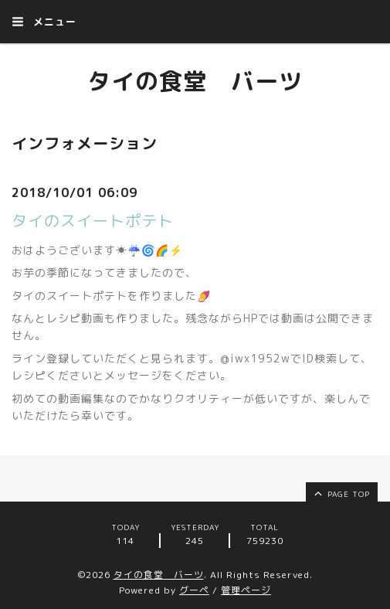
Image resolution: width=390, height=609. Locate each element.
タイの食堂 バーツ (195, 81)
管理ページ (246, 590)
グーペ (194, 590)
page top (341, 493)
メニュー (44, 22)
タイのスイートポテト (93, 220)
